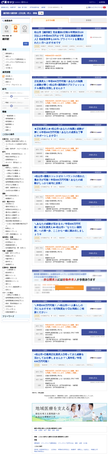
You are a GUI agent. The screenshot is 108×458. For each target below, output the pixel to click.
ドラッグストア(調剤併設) (15, 59)
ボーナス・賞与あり (13, 162)
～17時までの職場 (12, 173)
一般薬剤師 (10, 116)
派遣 (8, 82)
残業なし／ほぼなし (13, 167)
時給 (14, 102)
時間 (25, 29)
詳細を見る (93, 61)
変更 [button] (25, 43)
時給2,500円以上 (12, 157)
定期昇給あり (11, 159)
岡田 (49, 430)
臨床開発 (9, 124)
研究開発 (9, 121)
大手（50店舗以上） (13, 234)
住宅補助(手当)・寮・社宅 (15, 248)
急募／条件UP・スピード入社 (16, 149)
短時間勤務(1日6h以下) (14, 182)
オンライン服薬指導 (13, 287)
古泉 (53, 430)
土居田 (40, 430)
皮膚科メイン (11, 278)
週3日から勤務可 (12, 218)
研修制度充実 (11, 245)
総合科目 (9, 272)
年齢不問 (9, 259)
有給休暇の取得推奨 (13, 221)
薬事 (8, 130)
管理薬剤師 (10, 118)
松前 (57, 430)
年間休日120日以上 (13, 209)
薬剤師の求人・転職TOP (8, 7)
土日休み (9, 204)
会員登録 (102, 2)
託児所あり (10, 242)
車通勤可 (9, 198)
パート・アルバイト (13, 85)
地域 (6, 29)
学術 (8, 127)
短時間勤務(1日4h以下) (14, 179)
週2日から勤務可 (12, 215)
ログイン (92, 2)
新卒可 (8, 261)
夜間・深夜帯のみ (12, 187)
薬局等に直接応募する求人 (15, 141)
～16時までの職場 (12, 170)
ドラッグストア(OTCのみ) (15, 62)
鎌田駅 (43, 7)
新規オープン (11, 231)
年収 (14, 93)
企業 (8, 65)
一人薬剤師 (10, 270)
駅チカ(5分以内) (12, 196)
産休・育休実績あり (13, 239)
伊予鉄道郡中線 (34, 7)
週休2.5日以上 (11, 206)
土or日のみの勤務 (12, 190)
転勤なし (9, 228)
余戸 (45, 430)
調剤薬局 (9, 53)
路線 (16, 29)
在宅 (8, 290)
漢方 (8, 284)
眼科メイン (10, 275)
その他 (8, 68)
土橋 (35, 430)
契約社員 (9, 79)
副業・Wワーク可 (12, 253)
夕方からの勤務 (12, 185)
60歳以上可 (10, 256)
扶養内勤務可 (11, 312)
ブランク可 (10, 309)
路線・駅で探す (22, 7)
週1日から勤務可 (12, 212)
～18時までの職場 (12, 176)
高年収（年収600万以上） (15, 154)
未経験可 (9, 264)
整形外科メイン (12, 281)
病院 (8, 56)
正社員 (8, 76)
